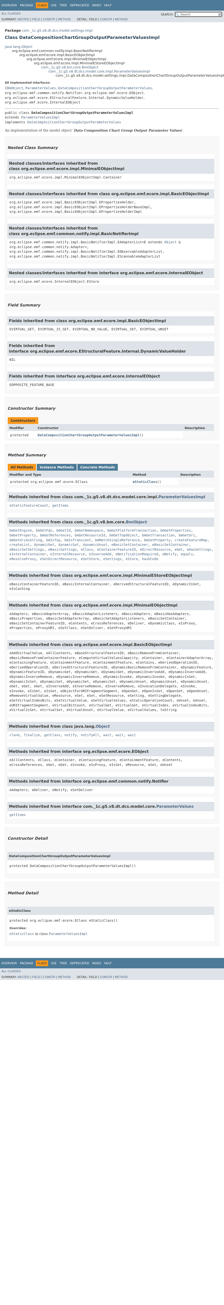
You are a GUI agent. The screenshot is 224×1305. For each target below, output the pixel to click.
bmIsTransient (78, 540)
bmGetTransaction (158, 535)
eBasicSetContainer (129, 545)
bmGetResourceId (90, 535)
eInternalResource (67, 554)
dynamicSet (68, 545)
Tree (63, 5)
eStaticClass (145, 482)
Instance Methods (57, 467)
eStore (132, 559)
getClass (52, 735)
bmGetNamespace (89, 530)
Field (36, 19)
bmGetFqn (44, 530)
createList (19, 545)
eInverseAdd (100, 554)
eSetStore (90, 559)
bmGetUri (187, 535)
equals (187, 554)
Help (108, 5)
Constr (49, 19)
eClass (87, 549)
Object (170, 242)
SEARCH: (167, 14)
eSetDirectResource (58, 559)
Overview (9, 5)
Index (96, 5)
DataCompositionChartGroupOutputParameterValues (105, 88)
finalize (32, 735)
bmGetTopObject (123, 535)
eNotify (169, 554)
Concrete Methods (97, 467)
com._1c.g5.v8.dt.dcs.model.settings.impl (57, 30)
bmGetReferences (55, 535)
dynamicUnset (95, 545)
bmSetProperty (157, 540)
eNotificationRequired (136, 554)
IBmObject (14, 88)
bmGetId (63, 530)
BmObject (136, 522)
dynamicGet (44, 545)
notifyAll (90, 735)
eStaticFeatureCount (28, 505)
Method (64, 19)
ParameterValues (40, 88)
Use (54, 5)
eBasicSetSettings (26, 549)
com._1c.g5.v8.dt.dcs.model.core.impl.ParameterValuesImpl (99, 71)
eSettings (112, 559)
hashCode (150, 559)
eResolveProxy (22, 559)
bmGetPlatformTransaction (131, 530)
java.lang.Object (18, 47)
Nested (23, 19)
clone (14, 735)
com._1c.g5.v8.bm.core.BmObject (69, 67)
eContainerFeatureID (116, 549)
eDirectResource (155, 549)
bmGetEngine (20, 530)
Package (26, 5)
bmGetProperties (175, 530)
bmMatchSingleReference (117, 540)
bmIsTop (53, 540)
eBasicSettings (62, 549)
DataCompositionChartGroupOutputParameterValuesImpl (88, 435)
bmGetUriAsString (25, 540)
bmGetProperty (22, 535)
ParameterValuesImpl (40, 117)
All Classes (11, 13)
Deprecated (79, 5)
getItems (60, 505)
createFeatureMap (191, 540)
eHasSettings (199, 549)
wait (107, 735)
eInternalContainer (27, 554)
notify (71, 735)
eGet (179, 549)
